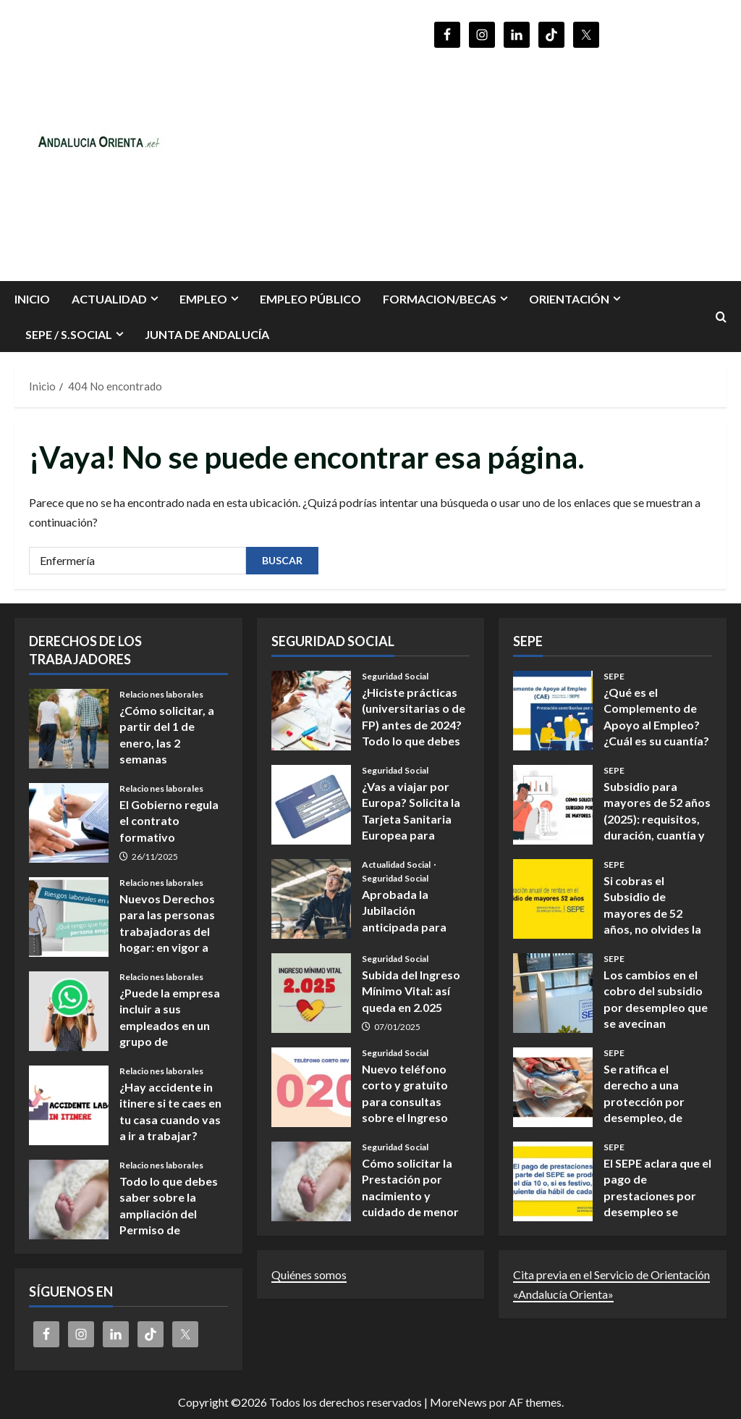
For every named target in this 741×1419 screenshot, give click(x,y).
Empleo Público (310, 299)
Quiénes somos (309, 1274)
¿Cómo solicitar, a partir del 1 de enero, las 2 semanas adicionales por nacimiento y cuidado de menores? (69, 729)
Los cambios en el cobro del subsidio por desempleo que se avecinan (553, 993)
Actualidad (109, 299)
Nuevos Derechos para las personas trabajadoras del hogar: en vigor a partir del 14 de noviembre (69, 917)
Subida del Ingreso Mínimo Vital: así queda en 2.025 (311, 993)
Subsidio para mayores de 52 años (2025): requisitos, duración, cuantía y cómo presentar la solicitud (553, 805)
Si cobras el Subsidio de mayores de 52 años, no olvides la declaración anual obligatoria (553, 899)
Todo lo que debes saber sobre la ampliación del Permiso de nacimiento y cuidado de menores (69, 1199)
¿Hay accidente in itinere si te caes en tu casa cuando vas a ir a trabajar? (69, 1105)
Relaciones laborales (161, 694)
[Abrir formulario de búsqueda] (721, 317)
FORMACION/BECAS (439, 299)
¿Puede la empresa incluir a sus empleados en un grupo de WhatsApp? (69, 1011)
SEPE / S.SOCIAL (68, 334)
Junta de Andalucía (207, 334)
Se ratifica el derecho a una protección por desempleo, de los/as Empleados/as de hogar (553, 1087)
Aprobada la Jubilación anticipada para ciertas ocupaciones (311, 899)
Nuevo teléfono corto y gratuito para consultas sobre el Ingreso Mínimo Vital (311, 1087)
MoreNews (458, 1402)
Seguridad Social (395, 676)
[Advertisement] (517, 157)
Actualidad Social (397, 865)
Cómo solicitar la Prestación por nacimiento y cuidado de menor (311, 1181)
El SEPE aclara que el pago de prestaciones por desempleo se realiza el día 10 (553, 1181)
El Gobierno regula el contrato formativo (69, 823)
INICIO (32, 299)
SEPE (614, 676)
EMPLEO (203, 299)
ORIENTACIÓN (569, 299)
